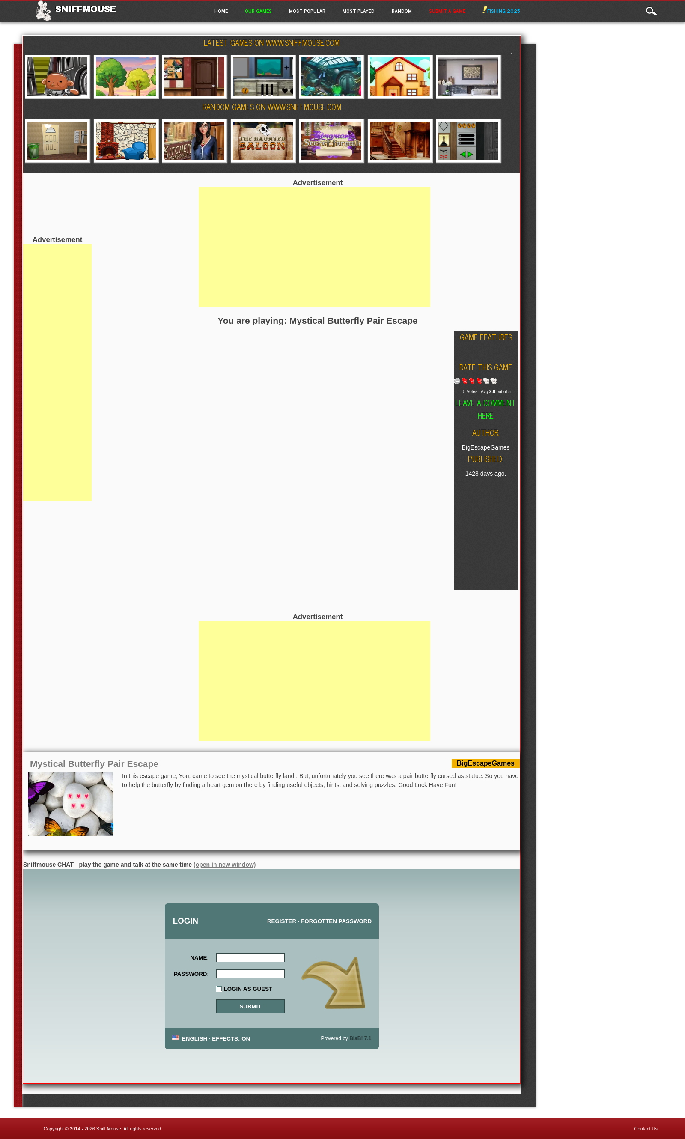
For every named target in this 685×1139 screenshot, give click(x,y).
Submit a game (447, 10)
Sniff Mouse (108, 1128)
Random (402, 10)
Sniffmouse (85, 9)
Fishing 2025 (501, 10)
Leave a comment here (486, 409)
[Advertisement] (57, 372)
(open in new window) (225, 864)
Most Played (358, 10)
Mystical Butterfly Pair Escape (94, 764)
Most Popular (307, 10)
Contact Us (646, 1128)
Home (221, 10)
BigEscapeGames (485, 447)
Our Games (258, 10)
